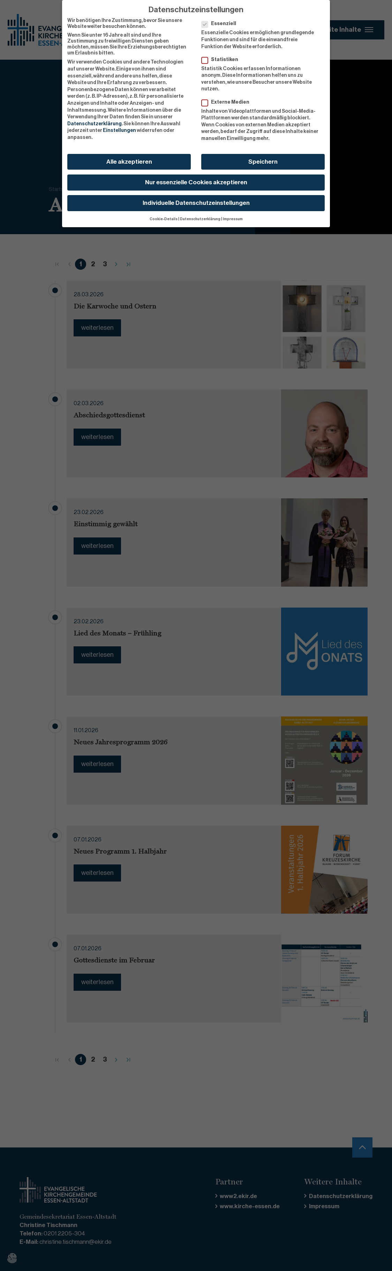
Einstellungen (119, 130)
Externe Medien (227, 102)
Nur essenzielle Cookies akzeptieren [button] (196, 182)
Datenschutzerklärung (94, 123)
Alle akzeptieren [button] (129, 161)
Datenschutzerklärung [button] (200, 219)
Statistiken (222, 59)
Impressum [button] (233, 219)
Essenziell (221, 24)
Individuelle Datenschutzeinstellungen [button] (196, 203)
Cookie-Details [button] (164, 219)
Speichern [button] (263, 161)
